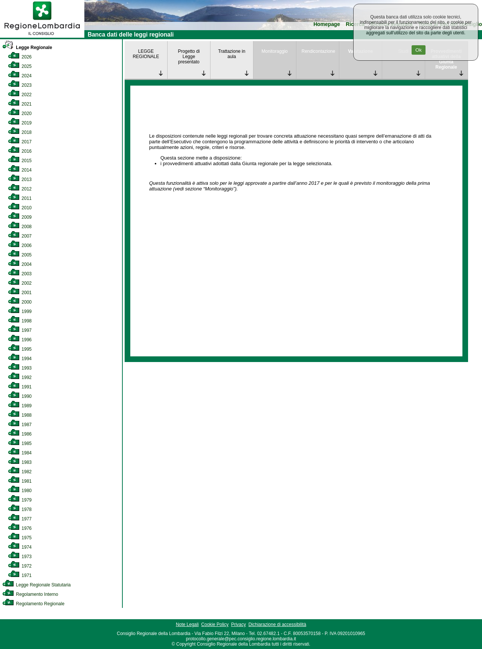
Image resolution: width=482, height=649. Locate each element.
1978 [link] (20, 509)
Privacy (238, 624)
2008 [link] (20, 226)
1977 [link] (20, 519)
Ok (418, 50)
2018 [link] (20, 132)
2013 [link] (20, 179)
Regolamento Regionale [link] (33, 603)
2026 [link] (20, 57)
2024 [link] (20, 75)
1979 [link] (20, 500)
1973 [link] (20, 556)
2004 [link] (20, 264)
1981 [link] (20, 481)
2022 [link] (20, 94)
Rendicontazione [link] (318, 51)
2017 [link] (20, 141)
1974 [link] (20, 547)
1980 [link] (20, 490)
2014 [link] (20, 170)
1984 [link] (20, 453)
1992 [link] (20, 377)
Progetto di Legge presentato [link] (189, 56)
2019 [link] (20, 123)
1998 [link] (20, 321)
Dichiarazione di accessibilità (277, 624)
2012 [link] (20, 189)
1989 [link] (20, 405)
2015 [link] (20, 160)
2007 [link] (20, 236)
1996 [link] (20, 339)
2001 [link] (20, 292)
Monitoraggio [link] (275, 51)
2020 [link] (20, 113)
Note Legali (187, 624)
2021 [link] (20, 104)
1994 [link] (20, 358)
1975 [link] (20, 537)
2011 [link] (20, 198)
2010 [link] (20, 207)
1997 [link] (20, 330)
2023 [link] (20, 85)
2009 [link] (20, 217)
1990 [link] (20, 396)
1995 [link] (20, 349)
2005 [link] (20, 255)
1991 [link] (20, 387)
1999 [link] (20, 311)
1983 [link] (20, 462)
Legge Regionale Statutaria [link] (36, 585)
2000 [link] (20, 302)
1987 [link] (20, 424)
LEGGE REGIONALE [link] (146, 54)
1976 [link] (20, 528)
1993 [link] (20, 368)
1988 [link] (20, 415)
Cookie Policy (215, 624)
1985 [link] (20, 443)
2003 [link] (20, 273)
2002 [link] (20, 283)
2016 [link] (20, 151)
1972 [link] (20, 566)
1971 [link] (20, 575)
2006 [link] (20, 245)
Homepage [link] (326, 24)
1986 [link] (20, 434)
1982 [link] (20, 471)
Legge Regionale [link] (27, 47)
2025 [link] (20, 66)
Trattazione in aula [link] (231, 54)
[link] (42, 36)
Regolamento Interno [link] (30, 594)
